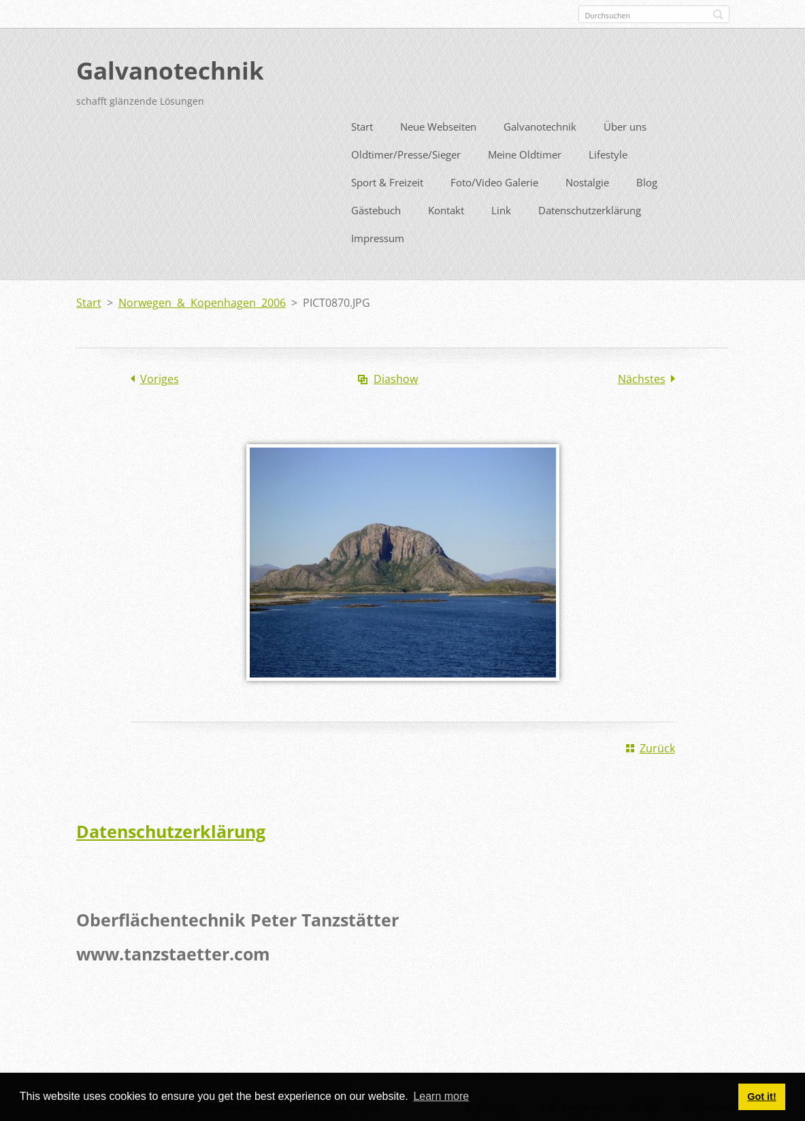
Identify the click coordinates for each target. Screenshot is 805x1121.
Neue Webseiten (438, 124)
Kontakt (446, 207)
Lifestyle (608, 151)
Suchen (717, 14)
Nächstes (642, 376)
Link (501, 207)
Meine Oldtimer (524, 151)
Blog (646, 179)
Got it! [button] (761, 1096)
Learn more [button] (441, 1096)
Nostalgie (587, 179)
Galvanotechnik (540, 124)
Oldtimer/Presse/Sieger (406, 151)
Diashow (396, 376)
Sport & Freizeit (387, 179)
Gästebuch (376, 207)
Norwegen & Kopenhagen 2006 (202, 299)
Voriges (159, 376)
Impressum (377, 235)
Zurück (657, 745)
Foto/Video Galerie (494, 179)
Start (362, 124)
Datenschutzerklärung (589, 207)
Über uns (625, 124)
